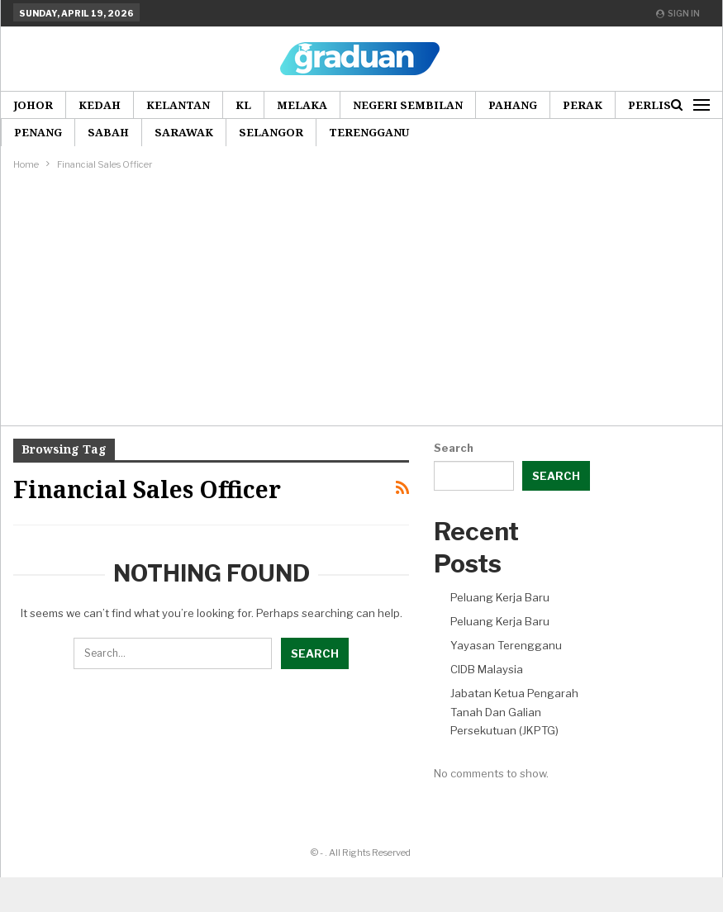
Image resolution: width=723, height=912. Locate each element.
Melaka (302, 104)
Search (453, 447)
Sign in (678, 13)
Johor (33, 104)
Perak (582, 104)
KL (243, 104)
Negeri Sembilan (408, 104)
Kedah (99, 104)
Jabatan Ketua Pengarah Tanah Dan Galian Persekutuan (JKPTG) (514, 711)
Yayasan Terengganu (506, 645)
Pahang (512, 104)
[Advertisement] (361, 297)
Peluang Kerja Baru (499, 597)
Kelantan (178, 104)
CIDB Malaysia (486, 669)
